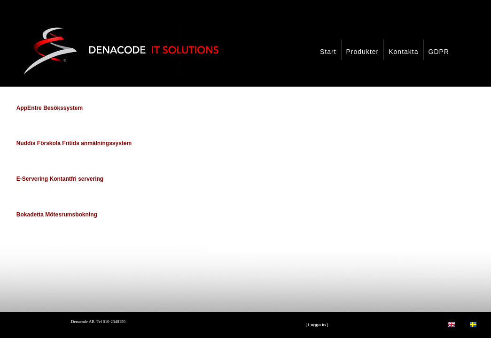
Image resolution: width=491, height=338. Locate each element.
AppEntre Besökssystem (49, 108)
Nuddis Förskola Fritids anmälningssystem (74, 143)
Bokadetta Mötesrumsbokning (56, 214)
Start (328, 51)
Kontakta (403, 51)
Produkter (362, 51)
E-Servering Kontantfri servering (59, 179)
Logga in (317, 325)
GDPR (439, 51)
